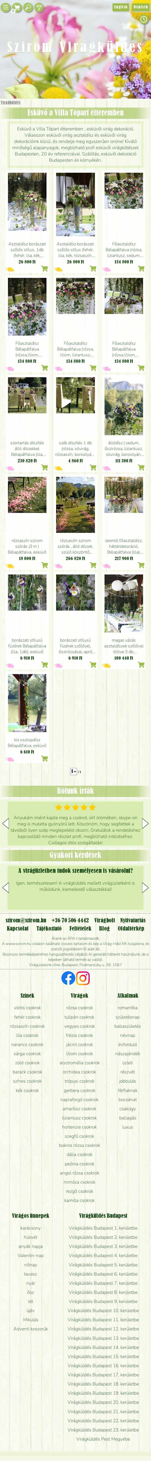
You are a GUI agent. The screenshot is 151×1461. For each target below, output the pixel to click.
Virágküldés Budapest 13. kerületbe (103, 1338)
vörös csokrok (27, 1008)
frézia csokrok (79, 1035)
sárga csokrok (27, 1054)
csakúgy (127, 1109)
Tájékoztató (49, 928)
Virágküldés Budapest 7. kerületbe (103, 1283)
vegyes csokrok (79, 1026)
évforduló (127, 1044)
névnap (127, 1035)
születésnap (128, 1017)
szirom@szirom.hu (26, 920)
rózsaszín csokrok (27, 1026)
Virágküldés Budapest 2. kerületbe (103, 1237)
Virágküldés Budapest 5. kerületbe (103, 1265)
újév (30, 1311)
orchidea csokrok (79, 1072)
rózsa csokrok (79, 1008)
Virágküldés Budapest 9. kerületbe (103, 1301)
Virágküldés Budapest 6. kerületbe (103, 1274)
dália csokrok (79, 1154)
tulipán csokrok (79, 1017)
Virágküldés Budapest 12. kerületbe (103, 1329)
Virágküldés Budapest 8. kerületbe (103, 1292)
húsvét (30, 1237)
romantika (128, 1008)
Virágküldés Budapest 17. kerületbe (103, 1375)
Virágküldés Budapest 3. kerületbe (103, 1246)
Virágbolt (104, 920)
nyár (30, 1283)
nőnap (30, 1265)
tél (30, 1301)
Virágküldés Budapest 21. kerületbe (103, 1412)
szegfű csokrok (79, 1136)
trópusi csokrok (79, 1081)
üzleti (127, 1063)
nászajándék (127, 1054)
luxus (127, 1127)
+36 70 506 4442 (70, 920)
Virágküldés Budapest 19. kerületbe (103, 1393)
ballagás (127, 1118)
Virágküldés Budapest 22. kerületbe (103, 1421)
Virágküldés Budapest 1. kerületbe (103, 1228)
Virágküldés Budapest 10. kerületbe (103, 1311)
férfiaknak (128, 1090)
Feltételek (80, 928)
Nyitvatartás (132, 920)
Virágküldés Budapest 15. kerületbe (103, 1356)
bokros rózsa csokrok (79, 1145)
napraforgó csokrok (79, 1100)
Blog (104, 928)
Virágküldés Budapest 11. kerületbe (103, 1320)
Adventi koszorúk (30, 1329)
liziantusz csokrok (79, 1118)
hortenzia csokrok (79, 1127)
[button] (145, 823)
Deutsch (141, 7)
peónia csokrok (79, 1164)
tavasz (30, 1274)
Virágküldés (10, 103)
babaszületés (127, 1026)
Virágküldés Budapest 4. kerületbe (103, 1255)
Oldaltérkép (131, 928)
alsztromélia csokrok (79, 1063)
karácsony (30, 1228)
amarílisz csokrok (79, 1109)
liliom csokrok (79, 1054)
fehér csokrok (27, 1017)
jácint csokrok (79, 1044)
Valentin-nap (31, 1255)
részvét (127, 1072)
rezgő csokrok (79, 1191)
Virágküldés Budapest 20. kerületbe (103, 1402)
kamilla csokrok (79, 1200)
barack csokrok (27, 1072)
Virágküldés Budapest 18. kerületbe (103, 1384)
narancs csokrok (27, 1044)
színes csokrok (27, 1081)
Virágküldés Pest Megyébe (103, 1439)
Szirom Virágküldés (75, 48)
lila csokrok (27, 1035)
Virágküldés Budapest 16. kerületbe (103, 1366)
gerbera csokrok (79, 1090)
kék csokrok (27, 1090)
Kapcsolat (17, 928)
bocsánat (127, 1100)
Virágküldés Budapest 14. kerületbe (103, 1347)
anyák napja (31, 1246)
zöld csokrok (27, 1063)
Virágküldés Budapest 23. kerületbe (103, 1430)
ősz (30, 1292)
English (120, 7)
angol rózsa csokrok (79, 1173)
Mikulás (30, 1320)
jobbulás (127, 1081)
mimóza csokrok (79, 1182)
